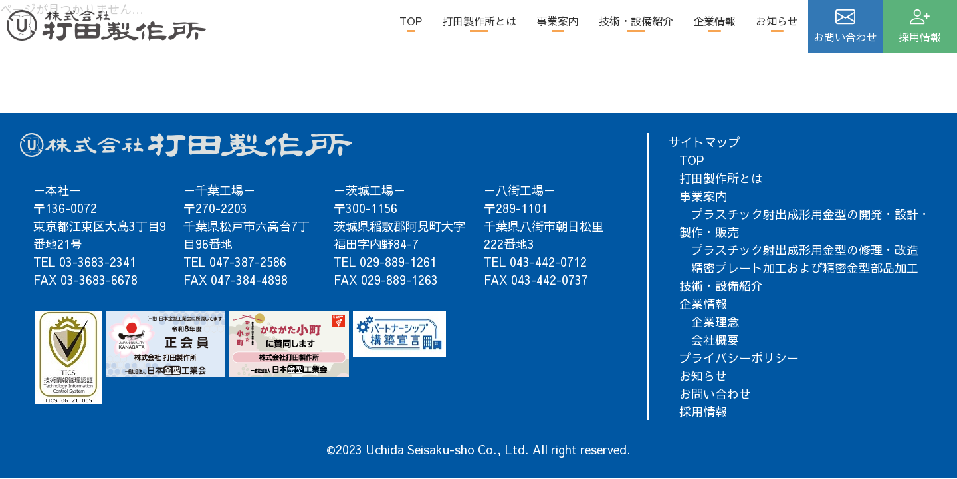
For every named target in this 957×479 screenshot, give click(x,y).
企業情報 (714, 20)
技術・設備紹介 (636, 20)
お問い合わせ (715, 393)
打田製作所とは (479, 20)
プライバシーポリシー (739, 357)
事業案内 (557, 20)
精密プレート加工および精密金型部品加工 (798, 267)
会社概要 (709, 339)
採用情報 (703, 411)
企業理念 (709, 321)
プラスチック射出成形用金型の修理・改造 (798, 249)
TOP (410, 20)
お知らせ (777, 20)
